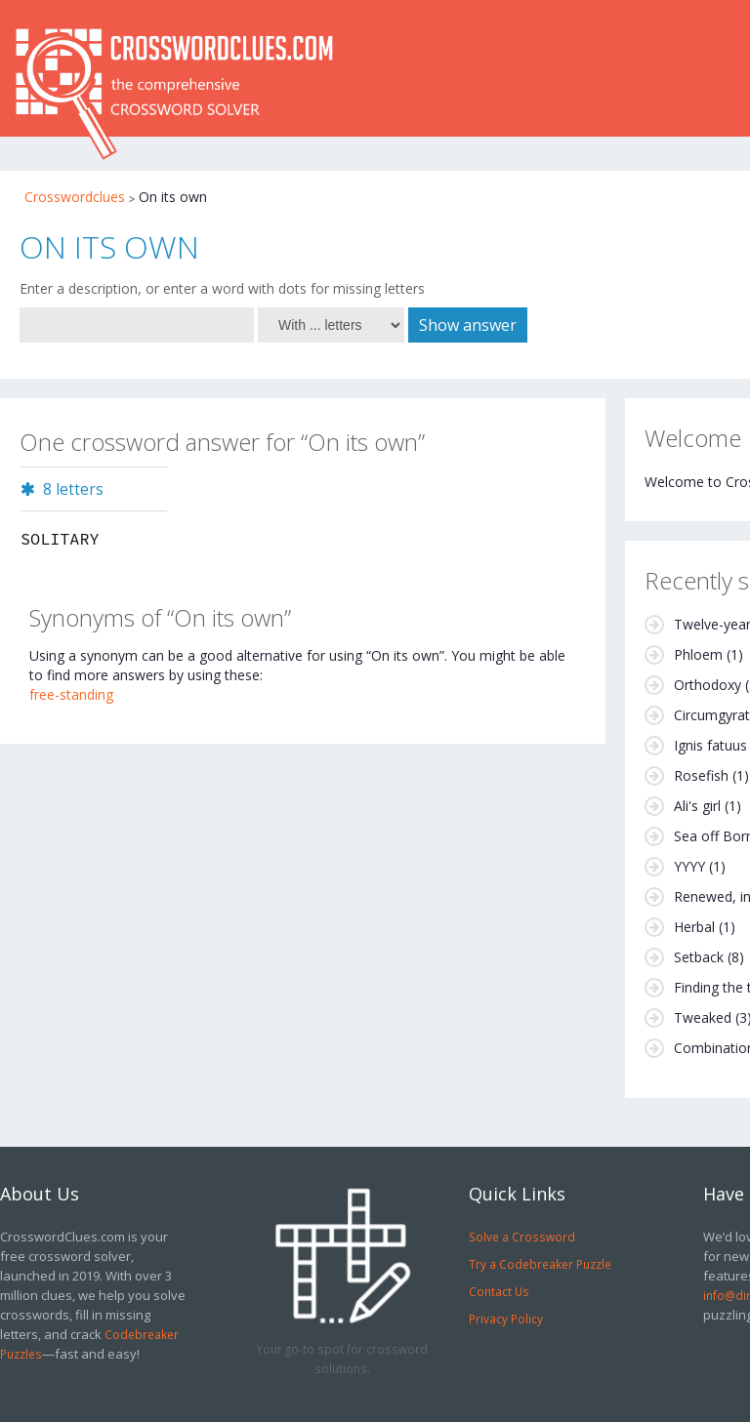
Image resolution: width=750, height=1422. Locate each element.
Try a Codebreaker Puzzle (540, 1264)
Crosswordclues (74, 196)
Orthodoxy (707, 684)
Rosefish (701, 775)
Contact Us (499, 1291)
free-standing (71, 694)
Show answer (468, 325)
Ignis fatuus (710, 745)
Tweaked (702, 1017)
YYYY (689, 866)
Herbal (694, 926)
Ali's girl (697, 805)
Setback (699, 957)
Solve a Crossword (522, 1236)
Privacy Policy (506, 1318)
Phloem (698, 654)
